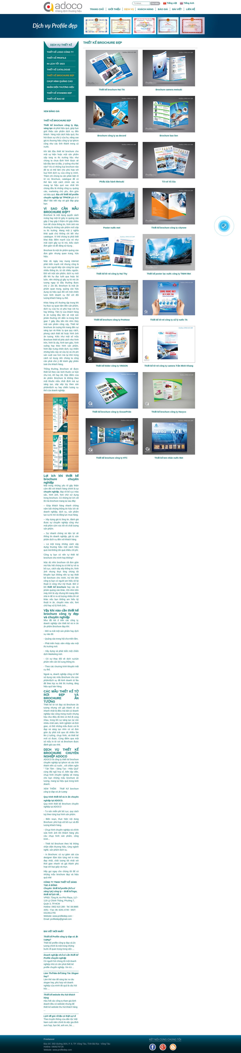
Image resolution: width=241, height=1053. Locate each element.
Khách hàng (146, 9)
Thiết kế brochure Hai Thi (112, 89)
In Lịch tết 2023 (56, 64)
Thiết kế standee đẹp (59, 93)
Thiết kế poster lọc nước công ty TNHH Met (169, 273)
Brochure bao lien (169, 135)
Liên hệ (190, 9)
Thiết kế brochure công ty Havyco (169, 412)
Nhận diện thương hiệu (60, 87)
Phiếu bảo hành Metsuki (111, 181)
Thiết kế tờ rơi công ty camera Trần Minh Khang (168, 366)
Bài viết (177, 9)
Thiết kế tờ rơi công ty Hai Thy (111, 273)
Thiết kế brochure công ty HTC (111, 458)
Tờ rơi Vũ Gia (169, 181)
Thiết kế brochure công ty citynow (168, 227)
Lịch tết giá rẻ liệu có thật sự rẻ (60, 1016)
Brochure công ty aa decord (111, 135)
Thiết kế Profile (56, 58)
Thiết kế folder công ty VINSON (112, 366)
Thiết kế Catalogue (58, 69)
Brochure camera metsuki (169, 89)
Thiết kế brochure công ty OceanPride (111, 412)
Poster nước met (111, 227)
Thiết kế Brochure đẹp (60, 75)
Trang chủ (97, 9)
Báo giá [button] (163, 9)
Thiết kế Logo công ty (60, 52)
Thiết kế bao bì (55, 99)
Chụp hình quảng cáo (60, 81)
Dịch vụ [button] (129, 9)
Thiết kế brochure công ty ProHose (112, 320)
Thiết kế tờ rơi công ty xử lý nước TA (169, 320)
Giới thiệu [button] (114, 9)
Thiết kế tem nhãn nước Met (169, 458)
